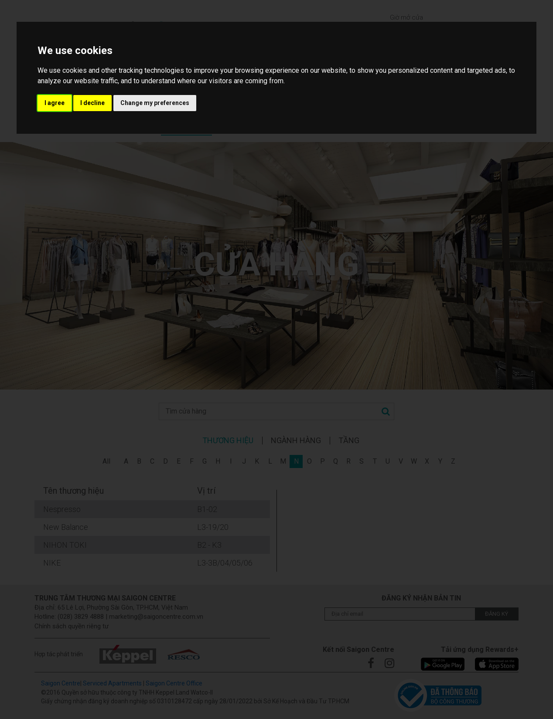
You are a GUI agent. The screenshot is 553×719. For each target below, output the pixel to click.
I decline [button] (92, 102)
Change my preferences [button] (154, 102)
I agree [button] (54, 102)
